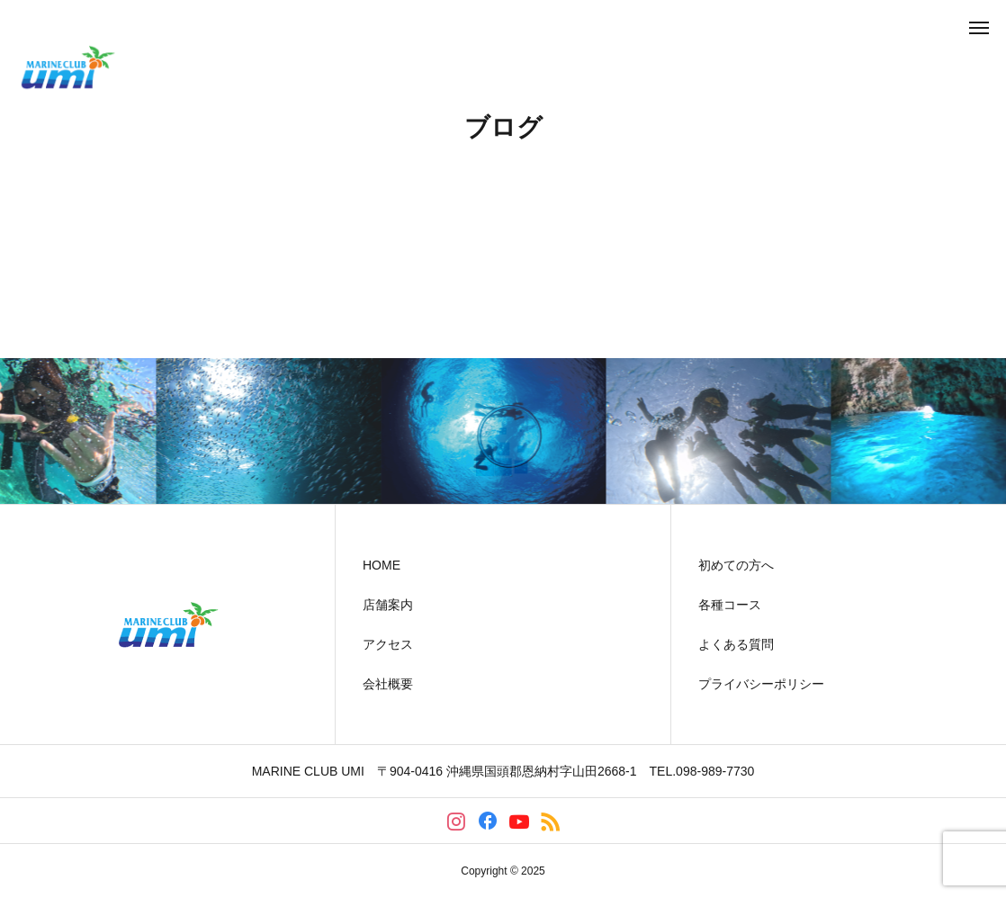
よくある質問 (736, 644)
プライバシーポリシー (761, 684)
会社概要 (388, 684)
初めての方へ (736, 565)
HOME (381, 565)
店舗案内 (388, 604)
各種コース (729, 604)
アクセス (388, 644)
